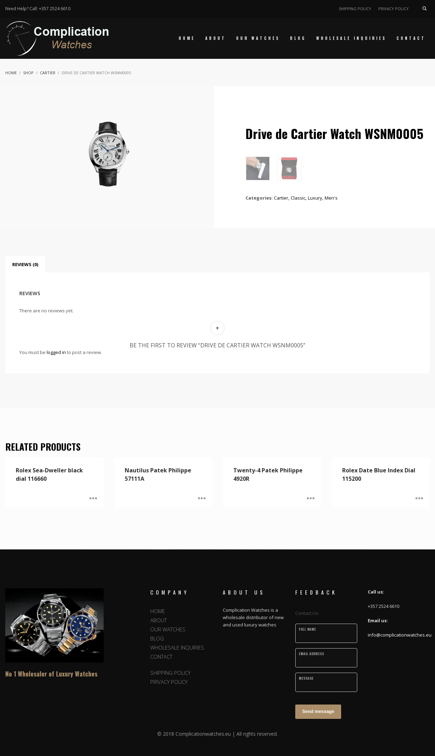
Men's (331, 198)
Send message (318, 711)
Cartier (281, 198)
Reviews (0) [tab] (25, 264)
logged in (56, 352)
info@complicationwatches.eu (399, 635)
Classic (298, 198)
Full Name (307, 629)
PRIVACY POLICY (393, 8)
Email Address (311, 653)
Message (306, 678)
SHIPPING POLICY (355, 8)
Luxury (315, 198)
